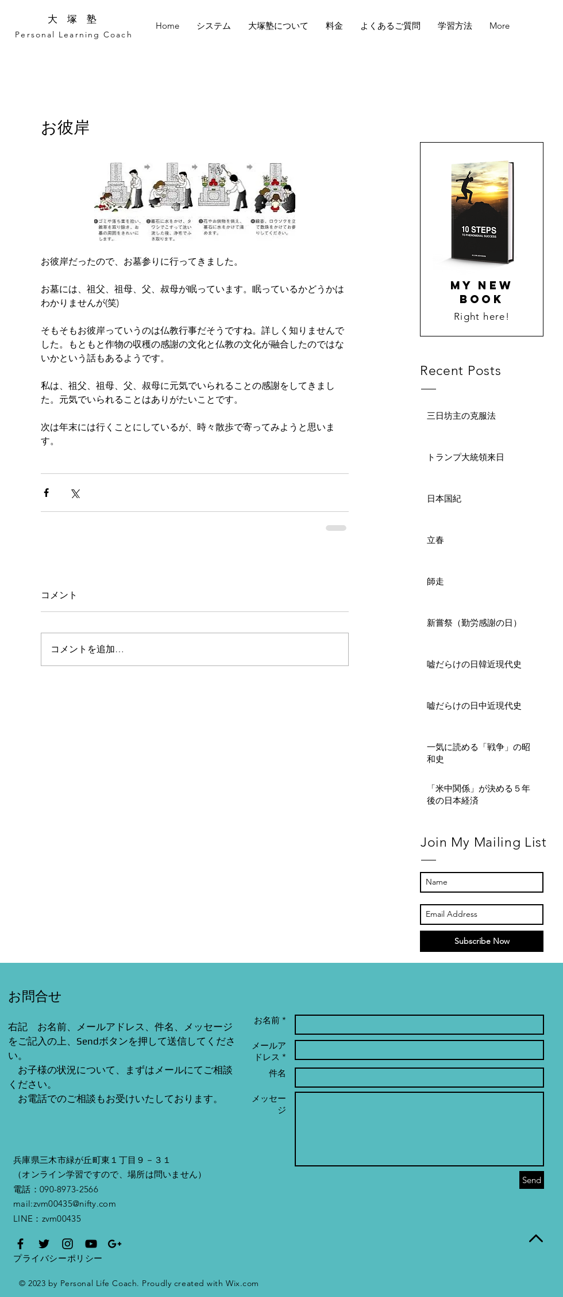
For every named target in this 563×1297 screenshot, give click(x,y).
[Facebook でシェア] (46, 492)
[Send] (531, 1180)
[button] (390, 26)
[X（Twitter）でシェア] (74, 492)
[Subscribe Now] (481, 941)
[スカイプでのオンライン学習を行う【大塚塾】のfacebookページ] (20, 1244)
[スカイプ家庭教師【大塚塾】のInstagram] (67, 1244)
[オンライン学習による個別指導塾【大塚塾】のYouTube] (91, 1244)
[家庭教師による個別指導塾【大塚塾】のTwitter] (44, 1244)
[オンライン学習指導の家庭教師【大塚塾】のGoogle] (114, 1244)
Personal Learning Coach (73, 34)
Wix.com (242, 1283)
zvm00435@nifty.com (74, 1203)
